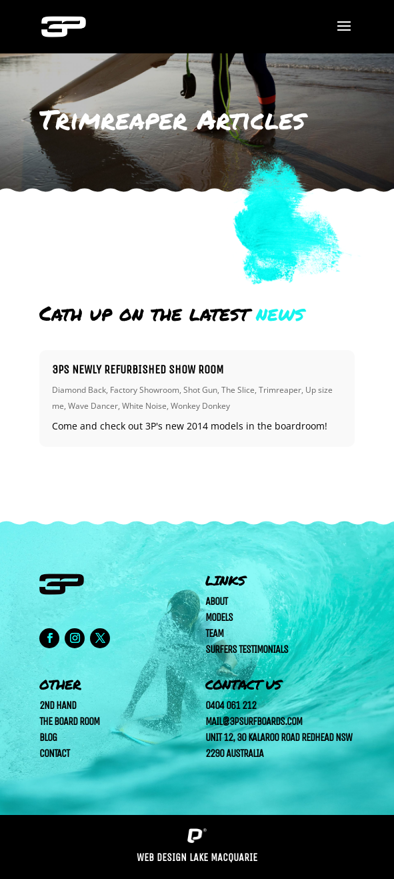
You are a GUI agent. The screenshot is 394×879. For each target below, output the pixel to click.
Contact (54, 753)
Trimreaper (280, 389)
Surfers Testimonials (246, 649)
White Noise (144, 405)
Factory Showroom (144, 389)
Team (214, 633)
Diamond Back (79, 389)
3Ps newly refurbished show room (138, 369)
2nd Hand (57, 705)
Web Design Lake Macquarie (197, 857)
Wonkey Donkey (200, 405)
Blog (48, 737)
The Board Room (69, 721)
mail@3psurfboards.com (253, 721)
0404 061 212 (230, 705)
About (216, 601)
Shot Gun (200, 389)
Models (219, 617)
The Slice (238, 389)
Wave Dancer (93, 405)
